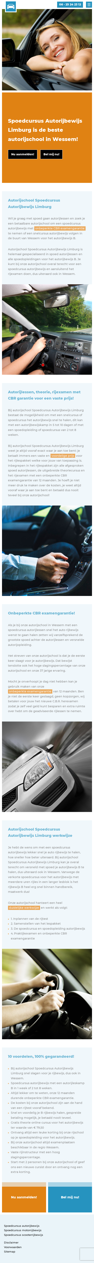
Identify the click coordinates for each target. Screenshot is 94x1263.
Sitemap (9, 1251)
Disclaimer (11, 1242)
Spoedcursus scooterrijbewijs (23, 1234)
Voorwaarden (13, 1247)
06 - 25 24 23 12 (70, 4)
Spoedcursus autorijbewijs (21, 1225)
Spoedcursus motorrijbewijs (22, 1230)
